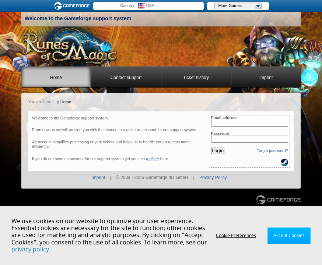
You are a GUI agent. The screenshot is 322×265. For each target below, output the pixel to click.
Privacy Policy (213, 177)
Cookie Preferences (236, 235)
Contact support (126, 77)
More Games (239, 6)
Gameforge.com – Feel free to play (73, 6)
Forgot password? (272, 150)
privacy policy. (30, 249)
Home (56, 77)
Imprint (266, 77)
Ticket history (196, 77)
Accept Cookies (289, 235)
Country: (128, 5)
